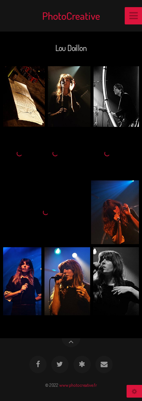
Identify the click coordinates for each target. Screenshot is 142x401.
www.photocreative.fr (78, 385)
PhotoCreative (71, 15)
